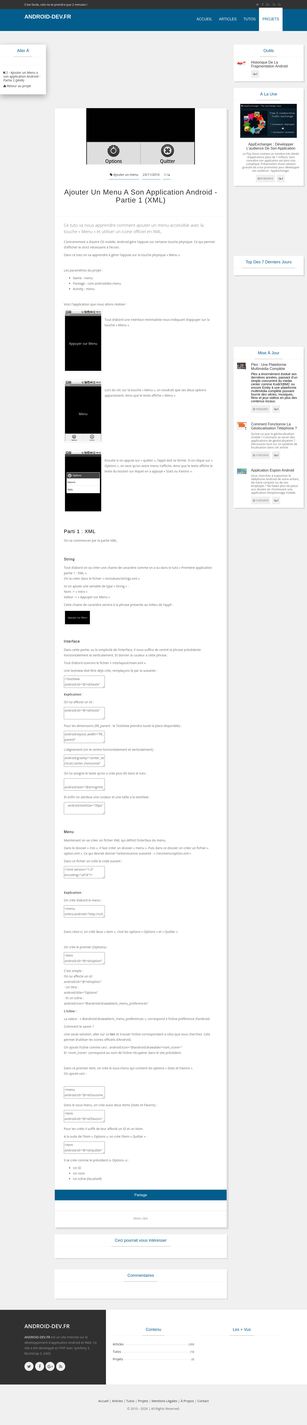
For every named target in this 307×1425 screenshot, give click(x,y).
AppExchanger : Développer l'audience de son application (270, 146)
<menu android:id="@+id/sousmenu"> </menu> (84, 1092)
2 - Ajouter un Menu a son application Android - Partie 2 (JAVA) (21, 76)
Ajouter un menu (124, 174)
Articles (228, 19)
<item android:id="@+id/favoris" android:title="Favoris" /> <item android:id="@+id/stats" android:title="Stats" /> (84, 1116)
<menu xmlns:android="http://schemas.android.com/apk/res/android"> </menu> (84, 911)
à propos (187, 1401)
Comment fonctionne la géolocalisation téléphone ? (274, 426)
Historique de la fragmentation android (269, 64)
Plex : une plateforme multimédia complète (268, 367)
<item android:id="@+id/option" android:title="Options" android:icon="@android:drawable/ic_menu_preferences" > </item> (84, 958)
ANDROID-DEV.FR (37, 1337)
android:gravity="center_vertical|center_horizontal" (84, 761)
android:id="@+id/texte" (84, 713)
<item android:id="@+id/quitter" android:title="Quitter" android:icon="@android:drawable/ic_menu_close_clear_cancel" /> (84, 1147)
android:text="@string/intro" (84, 784)
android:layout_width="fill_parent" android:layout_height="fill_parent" (84, 737)
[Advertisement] (141, 69)
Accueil (204, 19)
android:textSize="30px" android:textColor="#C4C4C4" (84, 808)
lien (112, 1034)
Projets (270, 19)
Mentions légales (164, 1401)
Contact (203, 1401)
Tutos (249, 19)
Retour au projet (17, 86)
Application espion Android (272, 470)
